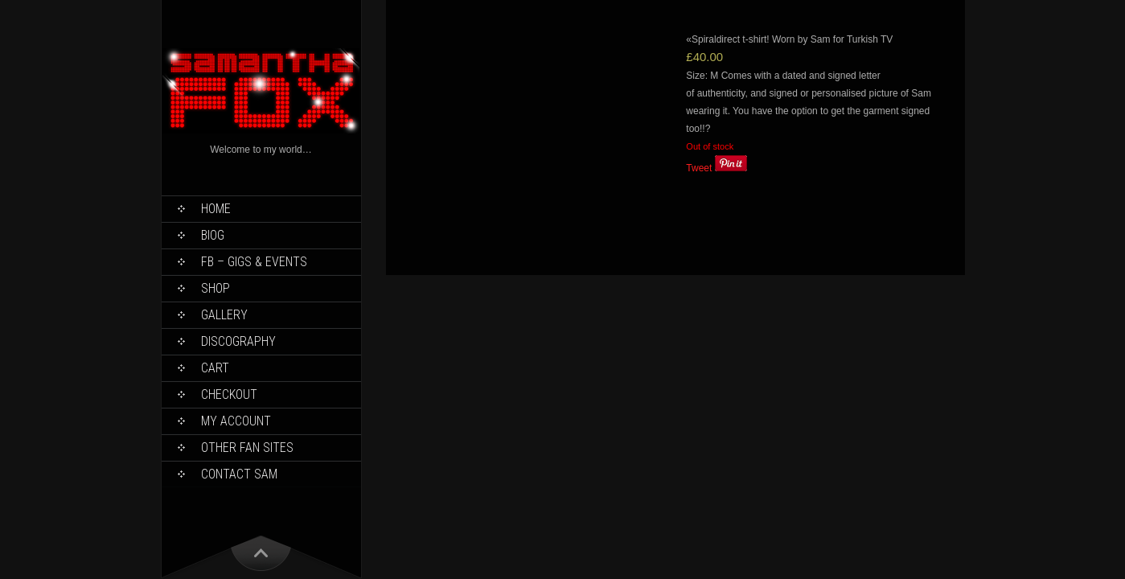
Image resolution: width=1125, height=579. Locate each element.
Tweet (699, 168)
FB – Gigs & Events (254, 261)
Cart (215, 368)
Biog (212, 235)
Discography (238, 341)
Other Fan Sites (247, 447)
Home (216, 208)
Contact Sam (239, 474)
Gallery (224, 314)
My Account (236, 421)
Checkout (229, 394)
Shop (215, 288)
